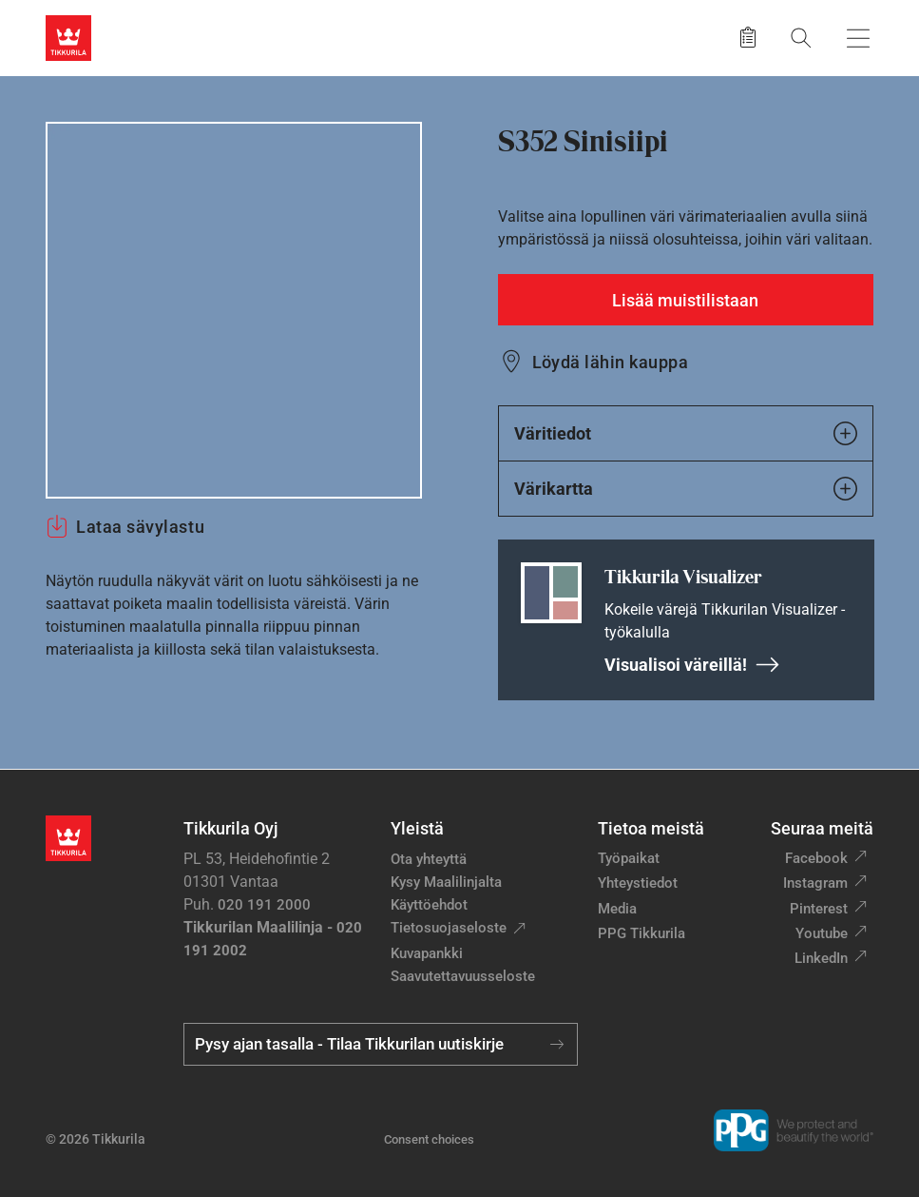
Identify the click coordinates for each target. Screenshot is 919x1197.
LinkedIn (821, 958)
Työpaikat (629, 858)
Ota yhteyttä (429, 859)
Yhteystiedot (638, 883)
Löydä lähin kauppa (610, 362)
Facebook (816, 858)
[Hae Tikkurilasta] (801, 38)
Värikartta (686, 488)
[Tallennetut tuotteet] (748, 38)
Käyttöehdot (429, 904)
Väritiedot (686, 433)
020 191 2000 (264, 904)
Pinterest (819, 908)
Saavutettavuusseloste (463, 976)
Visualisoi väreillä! (692, 664)
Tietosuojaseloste (449, 927)
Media (617, 908)
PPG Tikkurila (641, 933)
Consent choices (429, 1139)
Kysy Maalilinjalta (446, 882)
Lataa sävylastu (125, 526)
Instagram (815, 883)
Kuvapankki (427, 953)
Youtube (821, 933)
